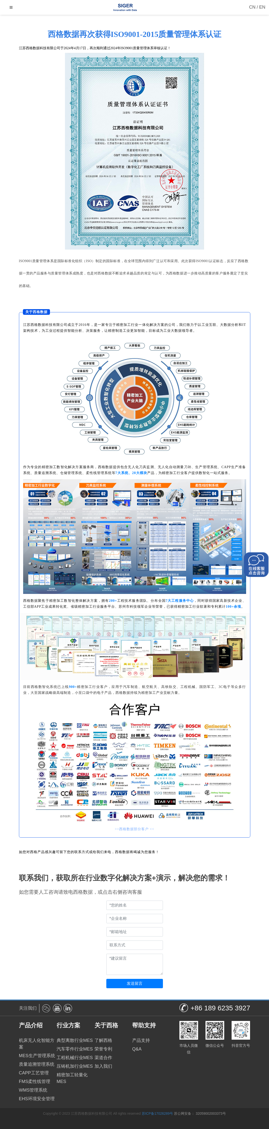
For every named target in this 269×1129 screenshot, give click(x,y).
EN (262, 7)
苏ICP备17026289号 (157, 1113)
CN (252, 7)
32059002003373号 (211, 1113)
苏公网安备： (184, 1113)
